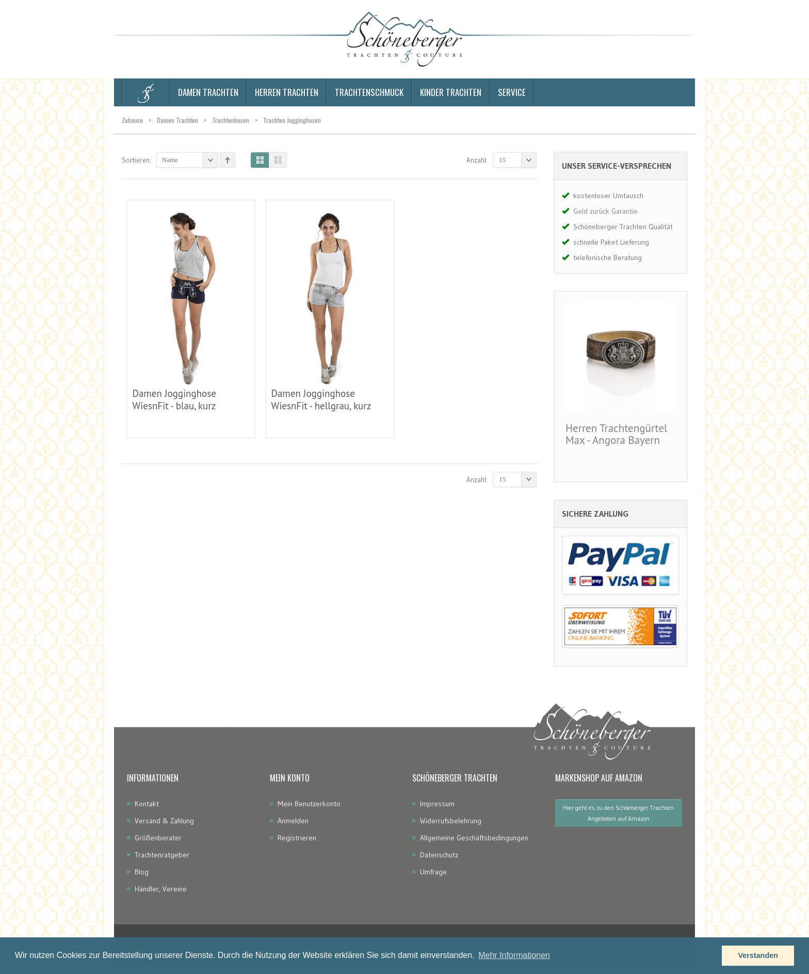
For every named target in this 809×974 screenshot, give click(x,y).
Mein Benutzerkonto (309, 803)
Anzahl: (477, 160)
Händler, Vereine (161, 888)
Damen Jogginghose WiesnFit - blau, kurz (174, 399)
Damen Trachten (177, 120)
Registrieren (297, 837)
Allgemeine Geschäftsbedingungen (474, 837)
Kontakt (147, 803)
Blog (142, 871)
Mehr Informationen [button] (514, 955)
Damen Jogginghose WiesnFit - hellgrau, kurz (321, 399)
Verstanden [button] (758, 955)
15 (518, 160)
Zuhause (132, 120)
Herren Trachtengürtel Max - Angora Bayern (616, 434)
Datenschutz (439, 854)
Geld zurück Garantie (605, 211)
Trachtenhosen (230, 120)
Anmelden (293, 820)
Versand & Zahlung (164, 820)
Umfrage (433, 871)
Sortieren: (136, 160)
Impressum (437, 803)
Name (190, 160)
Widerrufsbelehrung (450, 820)
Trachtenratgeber (162, 854)
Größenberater (158, 837)
